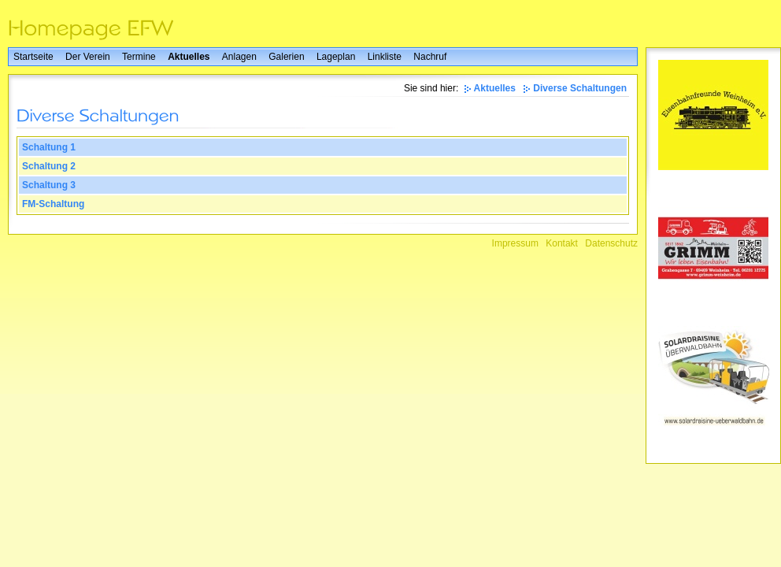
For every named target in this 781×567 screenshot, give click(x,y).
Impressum (515, 243)
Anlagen (239, 56)
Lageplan (335, 56)
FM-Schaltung (53, 203)
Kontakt (562, 243)
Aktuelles (188, 56)
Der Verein (87, 56)
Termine (139, 56)
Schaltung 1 (49, 147)
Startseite (33, 56)
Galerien (286, 56)
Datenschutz (611, 243)
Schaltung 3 (49, 185)
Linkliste (385, 56)
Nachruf (429, 56)
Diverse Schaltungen (580, 88)
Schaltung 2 (49, 166)
